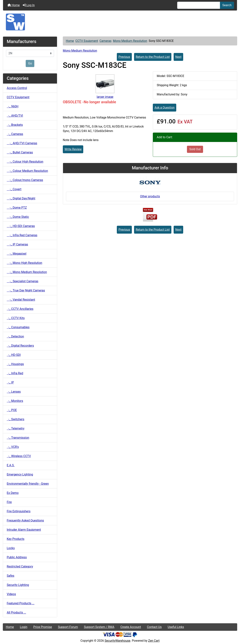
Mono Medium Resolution (130, 41)
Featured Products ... (20, 603)
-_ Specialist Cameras (22, 281)
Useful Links (176, 627)
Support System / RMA (99, 627)
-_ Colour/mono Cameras (25, 180)
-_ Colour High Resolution (25, 161)
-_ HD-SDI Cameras (21, 226)
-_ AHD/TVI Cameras (22, 143)
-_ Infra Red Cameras (22, 235)
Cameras (106, 41)
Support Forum (68, 627)
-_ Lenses (14, 391)
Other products (150, 196)
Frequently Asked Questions (25, 520)
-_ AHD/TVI (15, 115)
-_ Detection (15, 336)
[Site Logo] (120, 22)
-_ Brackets (15, 125)
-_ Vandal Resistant (21, 299)
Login (23, 627)
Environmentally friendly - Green (28, 483)
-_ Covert (14, 189)
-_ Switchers (15, 419)
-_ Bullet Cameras (20, 152)
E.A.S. (11, 465)
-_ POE (12, 410)
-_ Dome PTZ (17, 207)
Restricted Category (20, 566)
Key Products (15, 539)
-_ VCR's (13, 447)
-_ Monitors (15, 401)
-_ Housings (15, 364)
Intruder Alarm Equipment (24, 529)
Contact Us (154, 627)
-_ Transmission (18, 437)
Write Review (73, 149)
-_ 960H (12, 106)
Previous (124, 57)
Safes (10, 575)
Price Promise (42, 627)
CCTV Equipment (86, 41)
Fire (9, 502)
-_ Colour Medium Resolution (27, 171)
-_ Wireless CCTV (19, 456)
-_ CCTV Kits (16, 318)
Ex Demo (13, 493)
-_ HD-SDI (14, 355)
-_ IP (10, 382)
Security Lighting (18, 585)
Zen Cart (154, 640)
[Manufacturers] (30, 53)
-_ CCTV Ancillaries (20, 309)
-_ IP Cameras (17, 244)
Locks (11, 548)
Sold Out (195, 149)
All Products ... (16, 612)
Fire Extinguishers (18, 511)
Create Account (130, 627)
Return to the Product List (153, 57)
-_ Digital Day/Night (21, 198)
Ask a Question (164, 107)
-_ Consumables (18, 327)
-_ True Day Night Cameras (26, 290)
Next (178, 57)
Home (14, 5)
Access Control (17, 88)
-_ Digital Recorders (20, 345)
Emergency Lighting (20, 474)
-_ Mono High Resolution (24, 263)
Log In (29, 5)
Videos (11, 594)
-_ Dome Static (18, 217)
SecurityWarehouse (117, 640)
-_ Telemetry (15, 428)
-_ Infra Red (15, 373)
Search (227, 5)
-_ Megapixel (16, 253)
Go (30, 63)
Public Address (17, 557)
